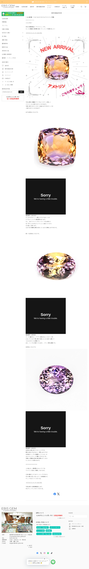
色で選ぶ (4, 36)
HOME (17, 6)
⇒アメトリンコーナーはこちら (34, 33)
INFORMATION (40, 6)
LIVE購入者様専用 (6, 54)
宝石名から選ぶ (6, 32)
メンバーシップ (49, 6)
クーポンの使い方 (64, 6)
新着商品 (4, 22)
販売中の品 (5, 47)
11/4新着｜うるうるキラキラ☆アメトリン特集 (40, 17)
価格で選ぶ (5, 40)
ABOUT (32, 6)
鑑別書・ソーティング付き (9, 58)
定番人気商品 (5, 29)
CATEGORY (24, 6)
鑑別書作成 (5, 43)
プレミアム (5, 25)
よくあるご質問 (72, 6)
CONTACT (57, 6)
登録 (21, 92)
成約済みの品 (5, 50)
